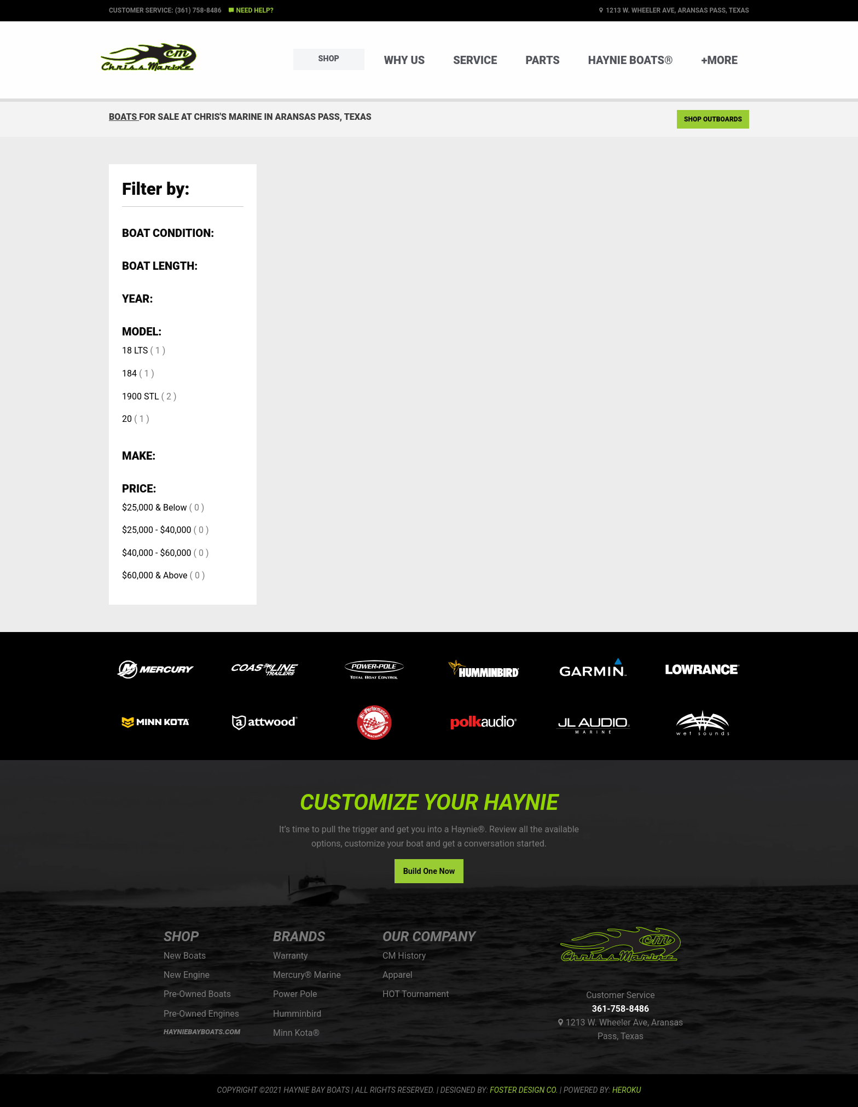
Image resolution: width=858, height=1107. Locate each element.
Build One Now (429, 871)
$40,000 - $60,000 (157, 553)
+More (720, 60)
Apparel (397, 975)
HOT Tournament (415, 994)
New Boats (185, 955)
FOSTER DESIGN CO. (524, 1090)
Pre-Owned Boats (197, 994)
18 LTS (135, 350)
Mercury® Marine (307, 975)
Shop (328, 58)
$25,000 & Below (154, 507)
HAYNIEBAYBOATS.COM (202, 1032)
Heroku (626, 1090)
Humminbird (297, 1014)
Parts (542, 60)
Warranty (290, 955)
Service (475, 60)
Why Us (404, 60)
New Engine (187, 975)
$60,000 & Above (155, 575)
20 (127, 419)
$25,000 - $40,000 (157, 530)
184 (129, 373)
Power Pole (295, 994)
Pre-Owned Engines (201, 1014)
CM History (404, 955)
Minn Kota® (296, 1033)
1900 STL (140, 396)
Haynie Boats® (630, 60)
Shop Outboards (713, 119)
